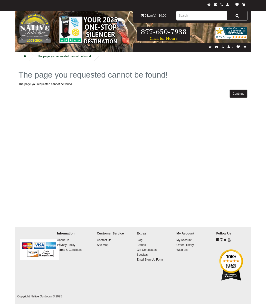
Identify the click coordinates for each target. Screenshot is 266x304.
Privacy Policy (66, 245)
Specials (142, 254)
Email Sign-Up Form (150, 259)
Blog (139, 240)
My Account (183, 240)
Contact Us (104, 240)
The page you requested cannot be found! (64, 56)
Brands (141, 245)
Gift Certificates (147, 250)
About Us (63, 240)
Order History (185, 245)
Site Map (102, 245)
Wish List (182, 250)
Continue (238, 93)
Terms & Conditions (69, 250)
